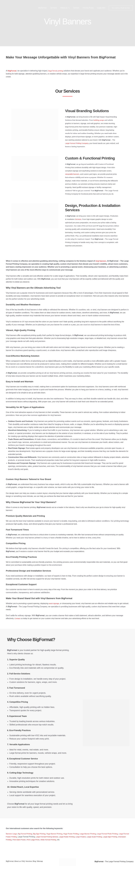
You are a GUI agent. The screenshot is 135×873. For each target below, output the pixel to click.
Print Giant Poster (35, 840)
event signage (54, 603)
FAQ (26, 861)
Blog (39, 861)
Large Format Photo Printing (113, 834)
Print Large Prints (50, 840)
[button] (68, 8)
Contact (76, 8)
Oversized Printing (20, 840)
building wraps (99, 120)
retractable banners (72, 174)
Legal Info (101, 8)
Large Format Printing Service (59, 837)
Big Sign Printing (40, 834)
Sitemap (46, 861)
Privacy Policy (88, 8)
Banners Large (11, 834)
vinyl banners (101, 261)
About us (65, 8)
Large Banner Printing (92, 834)
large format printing (56, 71)
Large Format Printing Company (76, 143)
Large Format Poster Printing (17, 837)
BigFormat (43, 8)
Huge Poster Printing (74, 834)
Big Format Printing (25, 834)
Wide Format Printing (66, 840)
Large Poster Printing (80, 837)
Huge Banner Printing (56, 834)
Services (53, 8)
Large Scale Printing (109, 837)
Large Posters (94, 837)
